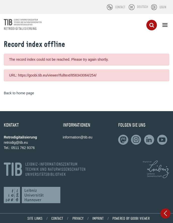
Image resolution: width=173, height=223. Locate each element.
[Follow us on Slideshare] (137, 140)
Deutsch (142, 7)
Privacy (77, 218)
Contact (57, 218)
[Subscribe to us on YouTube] (163, 140)
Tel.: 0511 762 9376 (19, 148)
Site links (34, 218)
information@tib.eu (78, 137)
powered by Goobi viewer (131, 218)
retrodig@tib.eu (16, 142)
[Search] (151, 25)
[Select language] (132, 7)
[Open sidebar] (165, 213)
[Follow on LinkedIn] (124, 140)
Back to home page (19, 93)
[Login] (158, 7)
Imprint (98, 218)
